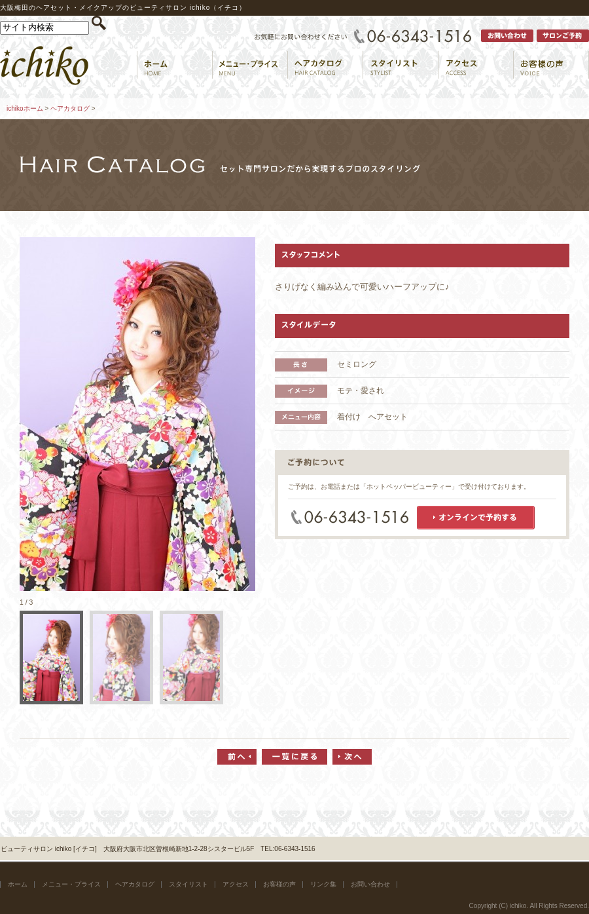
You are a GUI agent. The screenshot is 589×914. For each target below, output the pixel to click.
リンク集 (323, 884)
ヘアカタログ (70, 108)
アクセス (236, 884)
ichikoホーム (25, 108)
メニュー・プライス (71, 884)
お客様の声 (279, 884)
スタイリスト (188, 884)
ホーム (17, 884)
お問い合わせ (370, 884)
